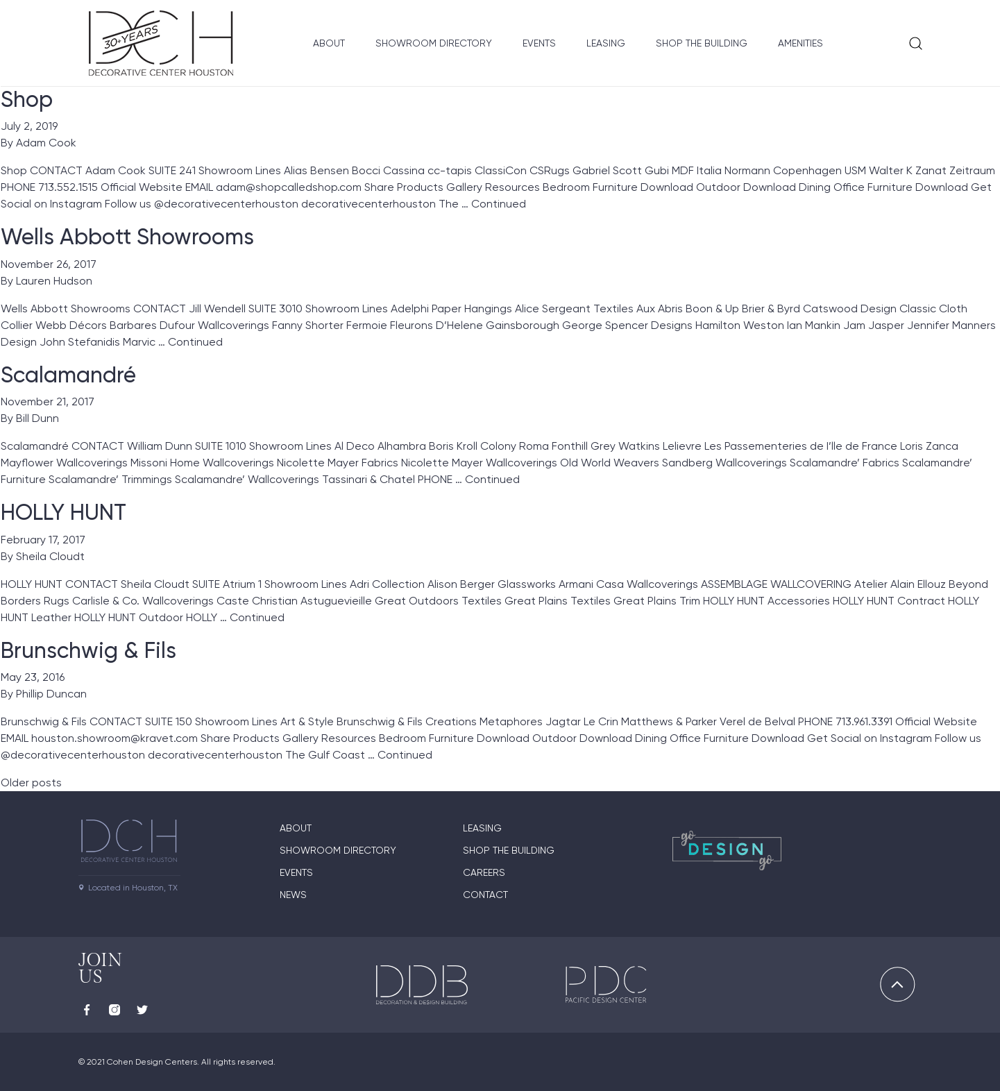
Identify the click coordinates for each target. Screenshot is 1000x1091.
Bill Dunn (37, 418)
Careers (484, 872)
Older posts (31, 782)
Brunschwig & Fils (88, 650)
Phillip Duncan (51, 693)
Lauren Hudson (54, 280)
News (293, 894)
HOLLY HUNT (63, 512)
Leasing (605, 43)
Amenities (800, 43)
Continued (498, 203)
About (329, 43)
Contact (485, 894)
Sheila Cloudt (50, 556)
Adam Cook (46, 142)
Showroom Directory (433, 43)
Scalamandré (68, 375)
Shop (27, 99)
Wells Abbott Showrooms (127, 236)
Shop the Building (701, 43)
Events (539, 43)
